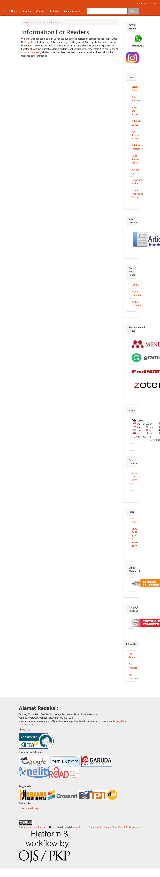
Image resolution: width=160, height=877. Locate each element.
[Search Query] (107, 11)
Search (133, 11)
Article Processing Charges (137, 194)
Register (141, 3)
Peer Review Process (136, 135)
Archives (54, 11)
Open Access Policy (135, 159)
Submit (135, 284)
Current (40, 11)
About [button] (26, 11)
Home (14, 11)
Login (154, 3)
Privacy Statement (30, 52)
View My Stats (134, 476)
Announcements (72, 11)
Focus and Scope (135, 111)
